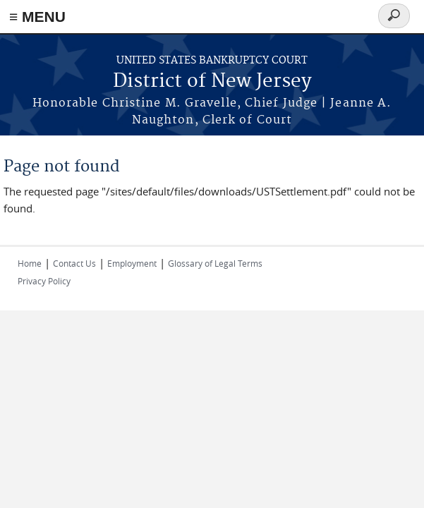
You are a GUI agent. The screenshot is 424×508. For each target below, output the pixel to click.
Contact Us (74, 263)
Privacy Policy (44, 280)
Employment (132, 263)
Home (30, 263)
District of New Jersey (212, 81)
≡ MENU (37, 16)
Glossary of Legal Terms (215, 263)
